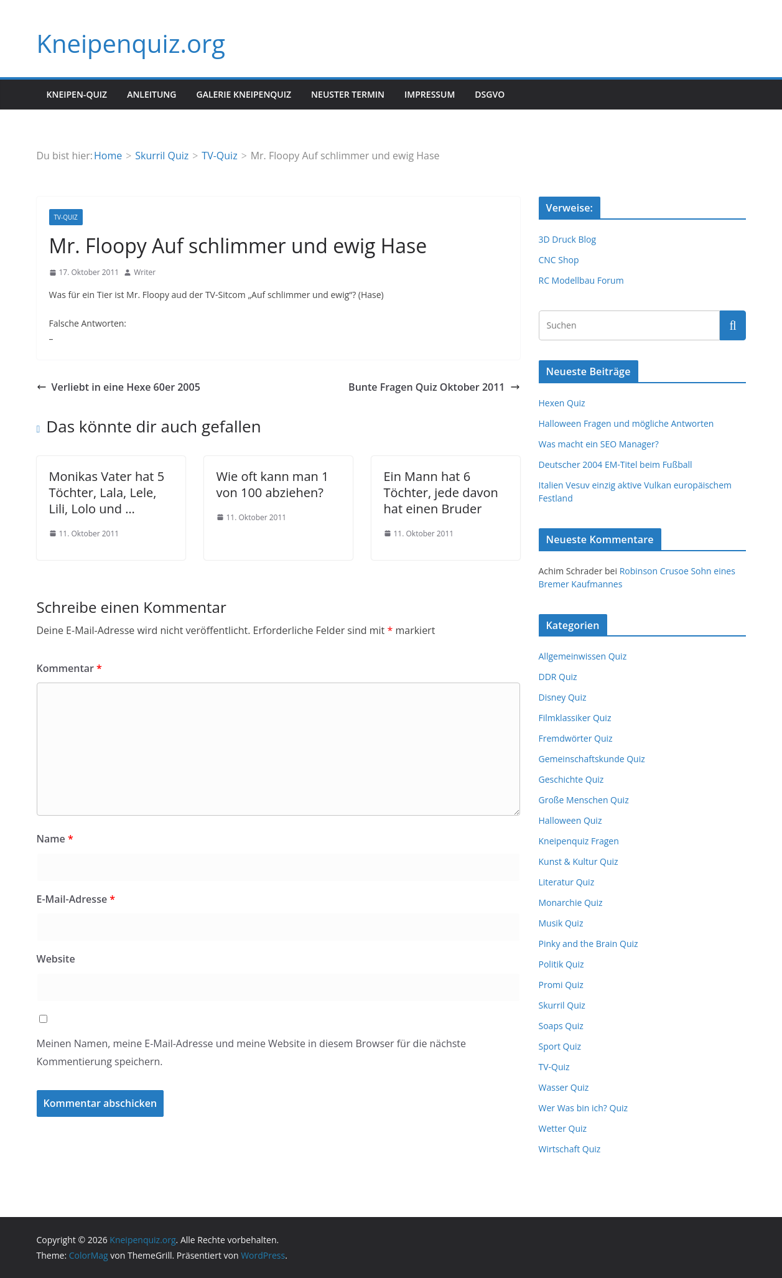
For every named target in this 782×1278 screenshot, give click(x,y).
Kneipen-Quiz (77, 94)
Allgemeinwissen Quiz (583, 656)
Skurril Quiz (562, 1005)
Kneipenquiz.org (131, 43)
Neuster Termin (347, 94)
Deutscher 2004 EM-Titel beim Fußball (615, 464)
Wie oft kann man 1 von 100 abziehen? (272, 484)
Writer (145, 272)
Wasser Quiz (564, 1087)
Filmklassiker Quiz (575, 718)
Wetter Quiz (563, 1128)
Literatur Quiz (567, 882)
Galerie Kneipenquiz (243, 94)
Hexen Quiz (562, 403)
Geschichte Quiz (571, 779)
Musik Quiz (561, 923)
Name (55, 839)
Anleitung (151, 94)
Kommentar (69, 668)
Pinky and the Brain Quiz (588, 943)
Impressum (429, 94)
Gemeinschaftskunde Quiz (592, 759)
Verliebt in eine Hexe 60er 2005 (118, 387)
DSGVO (490, 94)
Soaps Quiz (561, 1026)
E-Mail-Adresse (76, 899)
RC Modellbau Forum (581, 280)
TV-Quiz (66, 217)
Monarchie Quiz (571, 902)
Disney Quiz (563, 697)
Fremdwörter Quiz (576, 738)
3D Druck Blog (568, 239)
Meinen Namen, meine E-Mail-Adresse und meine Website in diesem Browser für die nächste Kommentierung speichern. (252, 1052)
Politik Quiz (561, 964)
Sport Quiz (560, 1046)
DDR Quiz (558, 677)
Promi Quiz (561, 985)
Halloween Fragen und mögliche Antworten (626, 423)
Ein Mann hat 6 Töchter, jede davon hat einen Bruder (441, 492)
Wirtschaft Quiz (570, 1149)
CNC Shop (559, 260)
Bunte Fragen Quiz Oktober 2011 (433, 387)
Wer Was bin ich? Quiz (583, 1108)
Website (56, 959)
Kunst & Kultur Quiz (578, 861)
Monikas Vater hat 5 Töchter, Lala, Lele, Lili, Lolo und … (107, 492)
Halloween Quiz (570, 820)
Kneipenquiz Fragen (579, 841)
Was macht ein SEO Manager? (599, 444)
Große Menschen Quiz (584, 800)
